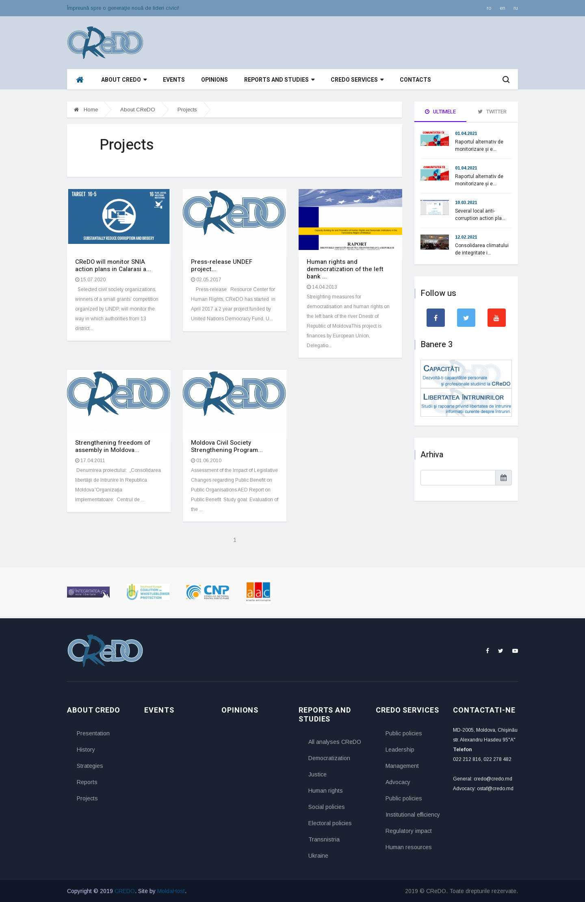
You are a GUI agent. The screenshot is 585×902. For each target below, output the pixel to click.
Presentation (93, 733)
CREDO (125, 891)
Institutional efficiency (413, 814)
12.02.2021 (466, 237)
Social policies (326, 807)
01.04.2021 (466, 133)
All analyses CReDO (334, 742)
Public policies (404, 733)
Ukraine (318, 855)
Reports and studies (279, 80)
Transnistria (324, 839)
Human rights (325, 790)
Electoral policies (330, 823)
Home (86, 110)
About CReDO (124, 80)
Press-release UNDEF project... (221, 265)
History (86, 749)
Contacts (415, 80)
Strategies (90, 766)
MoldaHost (171, 891)
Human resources (409, 847)
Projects (187, 110)
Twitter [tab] (492, 111)
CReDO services (357, 80)
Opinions (214, 80)
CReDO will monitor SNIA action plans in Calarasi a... (113, 265)
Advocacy (398, 782)
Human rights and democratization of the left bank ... (345, 269)
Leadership (400, 749)
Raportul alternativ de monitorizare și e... (479, 145)
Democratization (329, 758)
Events (174, 80)
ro (489, 8)
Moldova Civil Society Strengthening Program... (227, 446)
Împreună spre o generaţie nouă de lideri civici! (123, 8)
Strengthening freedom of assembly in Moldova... (112, 446)
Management (402, 766)
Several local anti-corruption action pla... (480, 214)
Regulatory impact (409, 831)
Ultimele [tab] (440, 111)
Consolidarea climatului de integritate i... (482, 249)
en (502, 8)
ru (516, 8)
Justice (317, 774)
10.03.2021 (466, 202)
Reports (87, 782)
